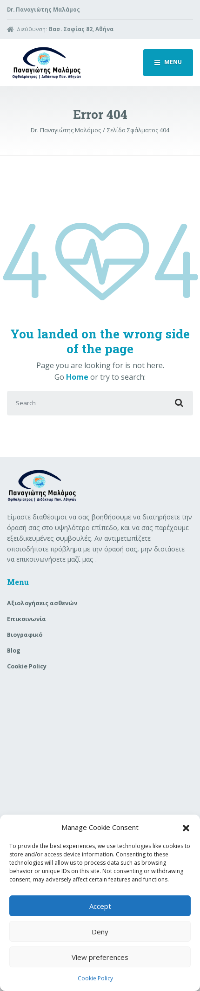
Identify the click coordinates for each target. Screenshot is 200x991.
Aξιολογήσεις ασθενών (42, 603)
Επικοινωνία (26, 619)
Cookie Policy (95, 978)
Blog (13, 650)
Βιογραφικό (24, 635)
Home (77, 377)
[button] (186, 827)
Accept (100, 906)
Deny (100, 931)
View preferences (100, 957)
